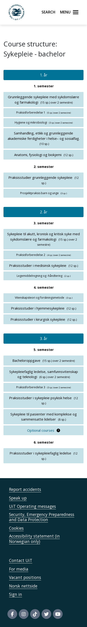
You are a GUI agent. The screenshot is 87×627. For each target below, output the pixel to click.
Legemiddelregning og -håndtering (39, 276)
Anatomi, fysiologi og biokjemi (37, 154)
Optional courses (40, 430)
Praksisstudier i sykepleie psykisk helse (40, 397)
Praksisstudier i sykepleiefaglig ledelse (40, 453)
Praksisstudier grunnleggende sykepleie (40, 177)
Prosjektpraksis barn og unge (39, 193)
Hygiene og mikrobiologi (31, 122)
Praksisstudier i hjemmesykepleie (37, 308)
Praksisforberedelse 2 (30, 255)
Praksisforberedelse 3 (30, 387)
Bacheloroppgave (26, 360)
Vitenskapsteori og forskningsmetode (39, 298)
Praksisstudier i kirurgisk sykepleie (37, 319)
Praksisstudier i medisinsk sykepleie (37, 265)
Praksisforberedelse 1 (30, 112)
